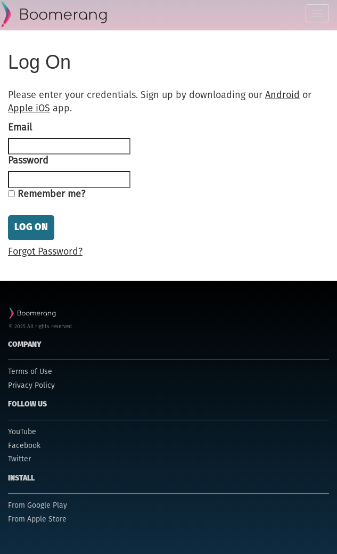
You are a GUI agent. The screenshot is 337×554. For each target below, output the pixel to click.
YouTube (22, 432)
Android (282, 95)
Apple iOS (29, 108)
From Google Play (37, 505)
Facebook (24, 446)
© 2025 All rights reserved (40, 326)
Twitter (19, 459)
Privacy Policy (31, 385)
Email (20, 128)
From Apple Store (37, 519)
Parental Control (55, 15)
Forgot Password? (45, 252)
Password (28, 161)
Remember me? (51, 194)
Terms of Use (30, 372)
